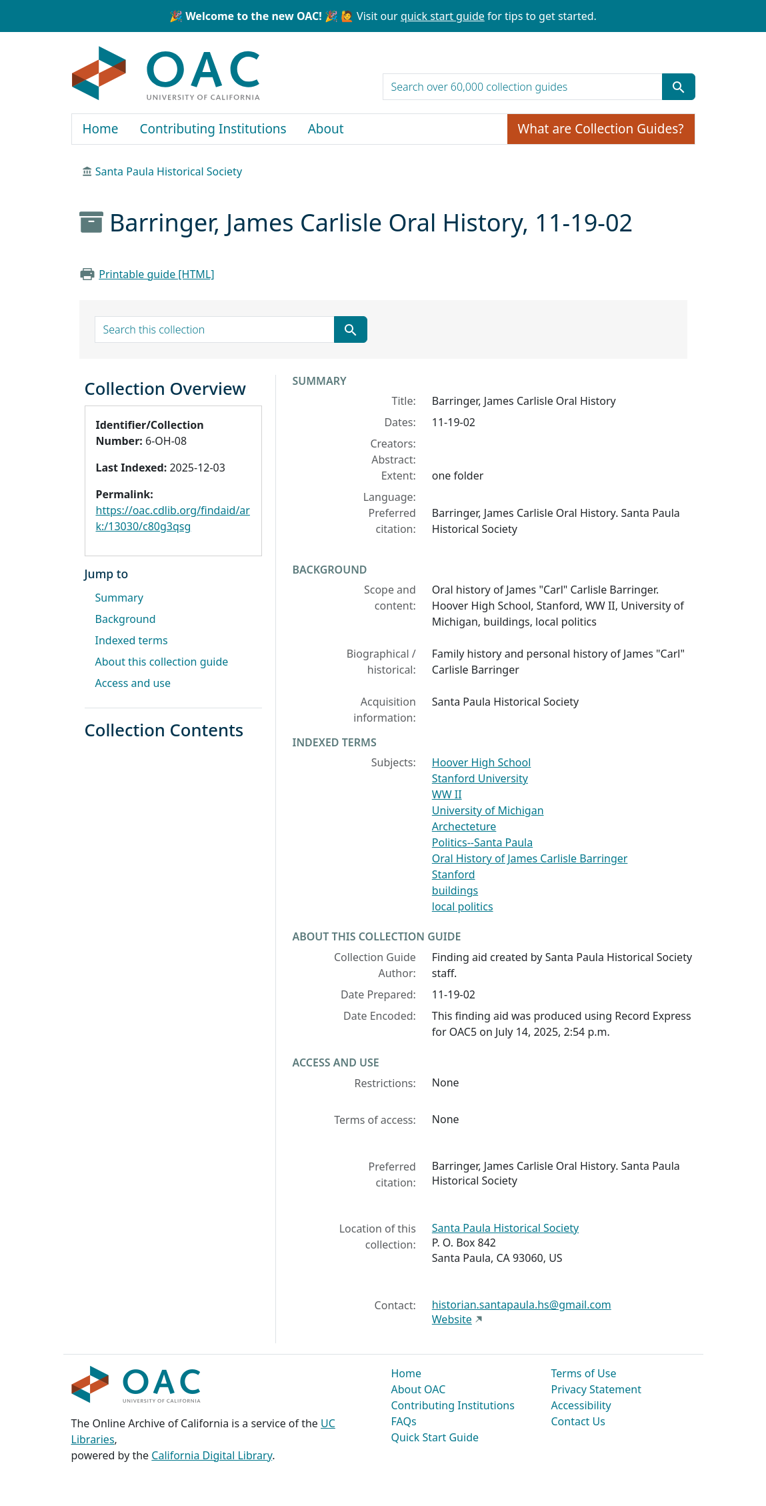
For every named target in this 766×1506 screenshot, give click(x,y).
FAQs (404, 1421)
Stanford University (480, 778)
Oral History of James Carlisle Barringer (530, 858)
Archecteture (464, 826)
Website (452, 1319)
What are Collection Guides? (601, 128)
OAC (166, 74)
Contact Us (578, 1421)
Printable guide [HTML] (156, 274)
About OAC (418, 1389)
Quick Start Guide (435, 1437)
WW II (447, 794)
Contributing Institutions (213, 128)
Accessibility (581, 1405)
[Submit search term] (678, 86)
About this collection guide (162, 661)
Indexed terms (131, 640)
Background (125, 619)
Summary (119, 597)
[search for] (523, 86)
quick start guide (443, 16)
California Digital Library (211, 1455)
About (326, 128)
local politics (462, 906)
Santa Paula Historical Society (168, 171)
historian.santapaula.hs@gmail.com (521, 1304)
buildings (455, 890)
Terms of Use (584, 1373)
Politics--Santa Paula (482, 842)
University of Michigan (488, 810)
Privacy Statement (596, 1389)
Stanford (453, 874)
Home (101, 128)
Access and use (133, 683)
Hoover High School (481, 762)
